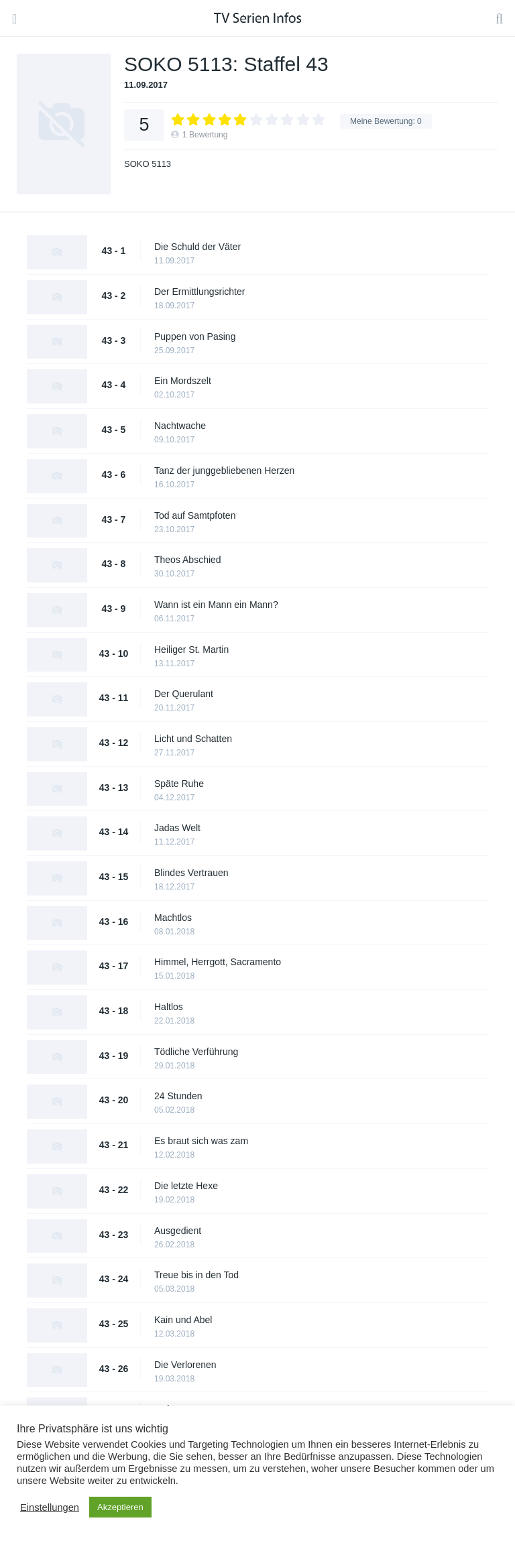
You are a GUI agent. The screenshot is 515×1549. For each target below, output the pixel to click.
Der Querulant (183, 693)
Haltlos (168, 1006)
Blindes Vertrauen (191, 872)
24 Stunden (178, 1096)
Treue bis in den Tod (196, 1274)
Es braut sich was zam (201, 1140)
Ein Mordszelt (182, 380)
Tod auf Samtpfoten (194, 515)
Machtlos (173, 917)
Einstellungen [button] (49, 1507)
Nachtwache (180, 425)
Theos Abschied (187, 559)
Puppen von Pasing (194, 336)
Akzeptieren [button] (120, 1507)
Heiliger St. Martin (191, 649)
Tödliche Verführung (196, 1051)
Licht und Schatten (193, 738)
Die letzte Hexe (186, 1185)
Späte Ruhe (179, 783)
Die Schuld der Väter (197, 246)
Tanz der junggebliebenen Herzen (224, 470)
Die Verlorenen (185, 1364)
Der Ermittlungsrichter (199, 291)
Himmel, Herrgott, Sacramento (217, 961)
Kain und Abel (183, 1319)
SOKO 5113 (147, 164)
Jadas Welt (177, 827)
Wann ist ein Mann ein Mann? (216, 604)
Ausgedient (177, 1230)
